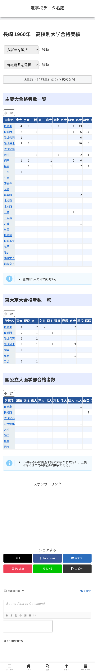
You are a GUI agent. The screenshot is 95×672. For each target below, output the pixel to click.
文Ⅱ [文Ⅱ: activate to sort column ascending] (42, 320)
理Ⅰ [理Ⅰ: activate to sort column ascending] (50, 320)
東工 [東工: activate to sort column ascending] (41, 119)
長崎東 (8, 126)
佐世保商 (9, 149)
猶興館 (8, 195)
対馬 (6, 229)
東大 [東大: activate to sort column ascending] (19, 119)
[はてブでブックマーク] (77, 558)
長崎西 (8, 132)
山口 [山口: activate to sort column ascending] (86, 400)
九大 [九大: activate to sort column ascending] (79, 119)
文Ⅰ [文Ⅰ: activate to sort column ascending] (34, 320)
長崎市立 (9, 241)
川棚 (6, 177)
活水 (6, 252)
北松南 (8, 200)
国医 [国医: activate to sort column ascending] (19, 400)
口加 (6, 172)
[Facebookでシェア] (47, 558)
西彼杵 (8, 183)
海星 (6, 246)
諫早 (6, 160)
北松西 (8, 206)
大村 (6, 155)
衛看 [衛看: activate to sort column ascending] (65, 320)
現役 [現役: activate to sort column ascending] (27, 320)
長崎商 (8, 235)
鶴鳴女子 (9, 258)
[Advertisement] (47, 513)
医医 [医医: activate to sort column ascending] (88, 320)
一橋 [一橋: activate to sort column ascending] (34, 119)
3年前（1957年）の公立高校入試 (49, 79)
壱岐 (6, 224)
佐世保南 (9, 137)
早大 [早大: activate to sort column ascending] (86, 119)
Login (85, 591)
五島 (6, 212)
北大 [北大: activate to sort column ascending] (49, 119)
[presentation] (27, 626)
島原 (6, 166)
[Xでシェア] (17, 558)
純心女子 (9, 264)
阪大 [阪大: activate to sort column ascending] (71, 119)
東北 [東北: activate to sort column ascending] (56, 119)
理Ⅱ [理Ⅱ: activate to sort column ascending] (57, 320)
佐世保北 (9, 143)
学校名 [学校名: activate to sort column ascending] (9, 119)
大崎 (6, 189)
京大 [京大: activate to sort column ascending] (26, 119)
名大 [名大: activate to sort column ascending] (64, 119)
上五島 (8, 218)
